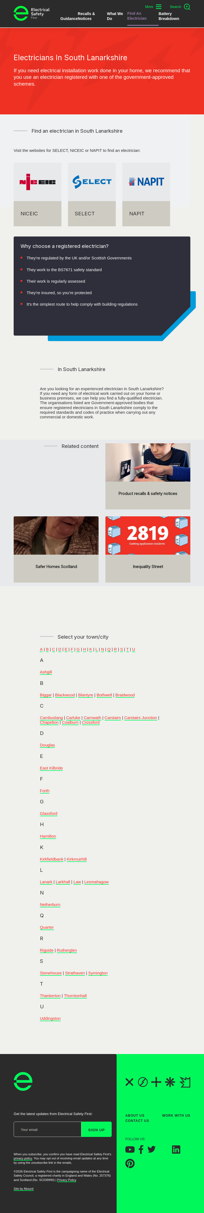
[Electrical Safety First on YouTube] (130, 1151)
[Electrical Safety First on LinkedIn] (176, 1152)
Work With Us (176, 1116)
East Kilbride (51, 768)
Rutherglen (67, 950)
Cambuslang (51, 717)
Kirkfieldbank (51, 859)
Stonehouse (51, 973)
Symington (98, 973)
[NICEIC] (37, 195)
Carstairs (113, 717)
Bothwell (104, 695)
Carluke (73, 717)
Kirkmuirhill (77, 859)
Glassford (48, 813)
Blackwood (65, 695)
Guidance (69, 18)
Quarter (47, 927)
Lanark (46, 881)
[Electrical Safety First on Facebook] (141, 1152)
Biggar (46, 695)
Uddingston (50, 1018)
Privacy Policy (66, 1180)
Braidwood (125, 695)
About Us (134, 1116)
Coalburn (70, 722)
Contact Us (137, 1121)
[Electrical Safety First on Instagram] (164, 1152)
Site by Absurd (24, 1188)
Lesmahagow (96, 881)
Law (77, 881)
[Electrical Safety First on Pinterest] (130, 1166)
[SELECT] (92, 195)
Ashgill (46, 672)
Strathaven (75, 973)
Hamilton (48, 836)
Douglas (47, 745)
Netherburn (50, 904)
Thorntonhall (75, 995)
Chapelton (49, 722)
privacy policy (23, 1158)
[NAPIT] (146, 195)
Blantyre (85, 695)
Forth (44, 790)
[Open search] (180, 7)
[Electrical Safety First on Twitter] (151, 1151)
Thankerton (50, 995)
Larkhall (63, 881)
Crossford (91, 722)
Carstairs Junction (140, 717)
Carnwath (92, 717)
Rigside (47, 950)
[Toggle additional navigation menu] (153, 6)
